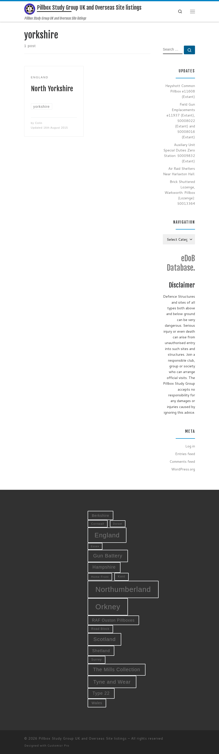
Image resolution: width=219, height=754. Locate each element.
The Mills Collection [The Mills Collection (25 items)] (116, 669)
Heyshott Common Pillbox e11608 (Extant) (180, 91)
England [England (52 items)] (107, 535)
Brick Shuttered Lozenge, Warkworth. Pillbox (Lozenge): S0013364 (180, 192)
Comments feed (182, 461)
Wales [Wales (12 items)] (97, 703)
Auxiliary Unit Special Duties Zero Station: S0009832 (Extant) (179, 153)
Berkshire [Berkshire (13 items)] (100, 516)
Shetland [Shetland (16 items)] (101, 650)
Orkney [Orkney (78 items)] (108, 607)
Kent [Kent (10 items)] (121, 576)
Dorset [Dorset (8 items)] (117, 523)
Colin (38, 122)
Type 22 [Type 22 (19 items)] (101, 693)
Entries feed (185, 453)
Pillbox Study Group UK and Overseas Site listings (83, 738)
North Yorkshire (52, 89)
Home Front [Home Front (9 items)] (100, 576)
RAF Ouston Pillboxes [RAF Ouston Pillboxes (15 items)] (113, 620)
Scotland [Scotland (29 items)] (104, 639)
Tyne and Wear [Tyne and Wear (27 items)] (112, 682)
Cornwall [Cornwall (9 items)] (97, 523)
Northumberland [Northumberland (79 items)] (123, 589)
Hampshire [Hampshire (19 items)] (104, 567)
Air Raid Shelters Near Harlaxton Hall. (179, 171)
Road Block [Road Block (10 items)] (100, 629)
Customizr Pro (58, 746)
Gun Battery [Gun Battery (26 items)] (107, 555)
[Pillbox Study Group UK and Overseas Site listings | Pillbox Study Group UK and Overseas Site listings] (29, 8)
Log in (190, 446)
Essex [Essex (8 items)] (95, 546)
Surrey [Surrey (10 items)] (96, 659)
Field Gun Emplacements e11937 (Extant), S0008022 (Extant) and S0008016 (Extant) (181, 121)
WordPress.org (183, 469)
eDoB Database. (181, 263)
